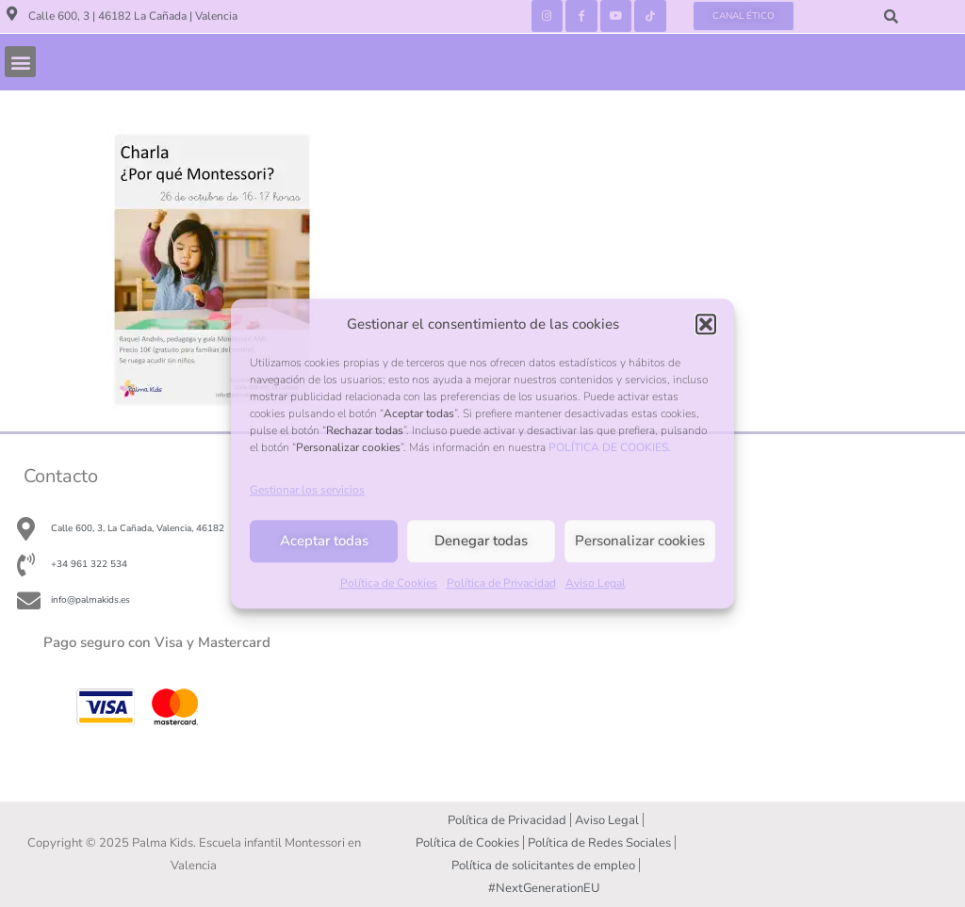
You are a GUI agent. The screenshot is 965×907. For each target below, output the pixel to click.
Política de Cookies (388, 583)
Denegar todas (481, 541)
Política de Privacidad (501, 583)
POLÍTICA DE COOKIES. (609, 447)
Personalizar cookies (640, 541)
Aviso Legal (595, 583)
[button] (705, 324)
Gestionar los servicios (307, 489)
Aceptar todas (324, 541)
